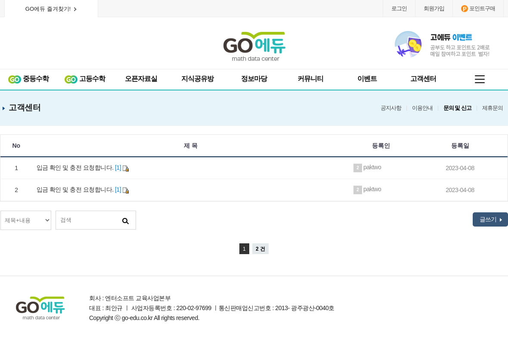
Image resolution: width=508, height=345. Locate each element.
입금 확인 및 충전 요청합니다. (83, 167)
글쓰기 (491, 219)
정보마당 (254, 78)
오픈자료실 (141, 78)
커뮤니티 (310, 78)
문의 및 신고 (457, 108)
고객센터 (423, 78)
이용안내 (422, 108)
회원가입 (434, 8)
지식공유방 (197, 78)
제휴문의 (492, 108)
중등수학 (28, 79)
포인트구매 (478, 8)
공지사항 (391, 108)
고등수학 (84, 79)
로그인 (399, 8)
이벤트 (367, 78)
